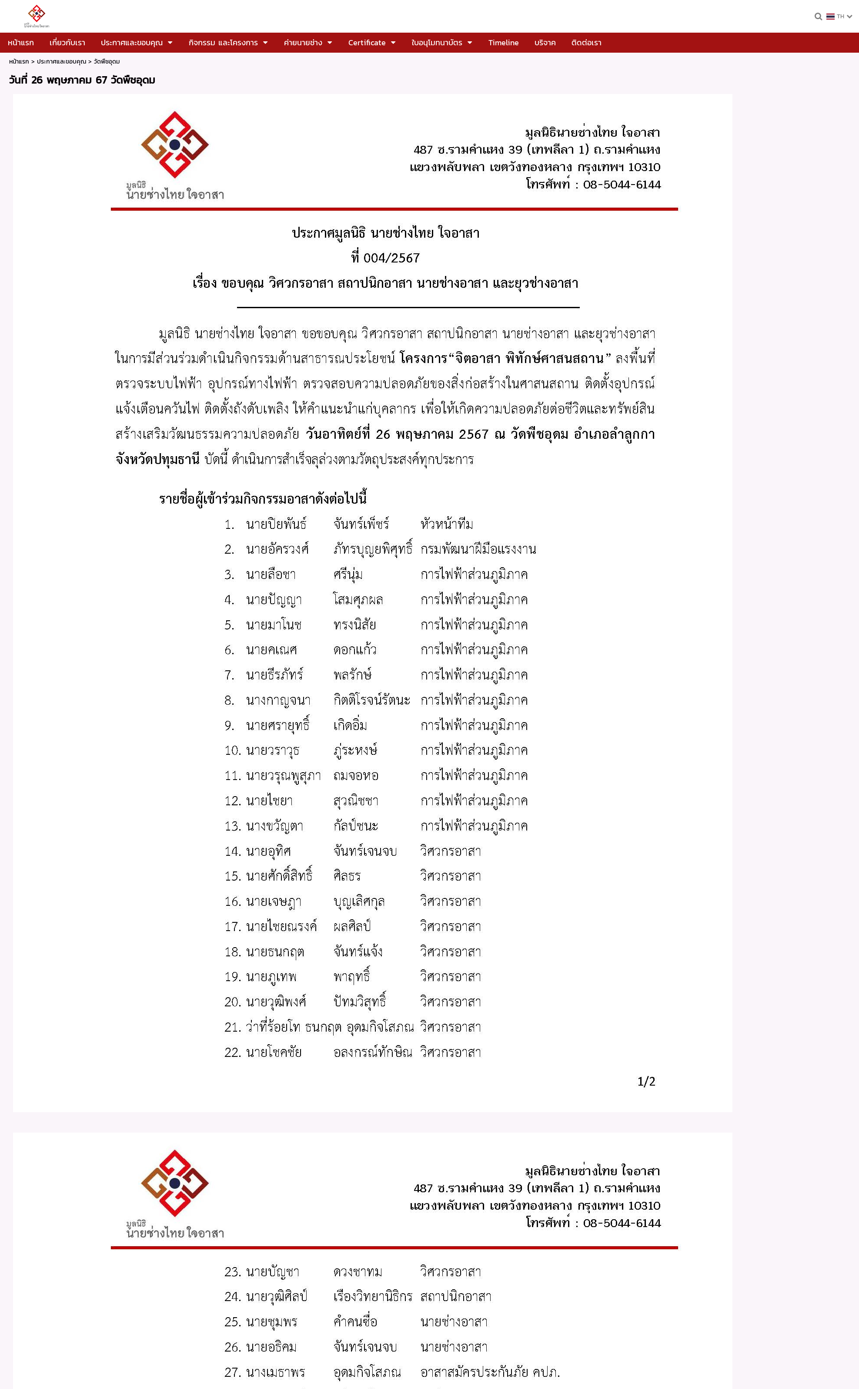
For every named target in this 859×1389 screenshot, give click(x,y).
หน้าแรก (19, 61)
